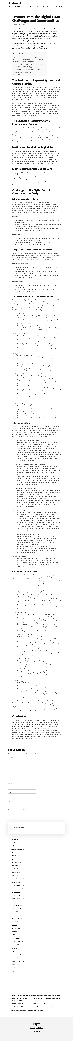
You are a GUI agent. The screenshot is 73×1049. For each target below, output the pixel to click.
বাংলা (13, 971)
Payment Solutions (17, 941)
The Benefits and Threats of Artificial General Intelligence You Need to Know (33, 1007)
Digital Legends (16, 895)
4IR (12, 842)
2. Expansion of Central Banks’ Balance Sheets (27, 68)
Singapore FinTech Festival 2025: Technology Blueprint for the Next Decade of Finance (36, 995)
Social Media (15, 958)
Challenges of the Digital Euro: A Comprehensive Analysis (30, 64)
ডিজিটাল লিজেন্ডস (16, 968)
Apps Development (17, 859)
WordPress (48, 1045)
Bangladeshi (15, 872)
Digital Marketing (16, 898)
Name (10, 783)
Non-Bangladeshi (16, 938)
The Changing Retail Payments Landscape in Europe (28, 59)
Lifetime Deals (16, 928)
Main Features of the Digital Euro (23, 63)
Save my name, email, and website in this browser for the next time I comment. (30, 810)
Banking (14, 875)
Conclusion (17, 74)
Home (13, 921)
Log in (53, 1045)
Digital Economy (16, 888)
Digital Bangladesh (17, 885)
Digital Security (16, 902)
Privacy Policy (36, 1035)
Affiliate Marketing (17, 849)
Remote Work (15, 954)
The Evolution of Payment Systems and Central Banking (29, 57)
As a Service (15, 865)
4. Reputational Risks (21, 71)
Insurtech (14, 925)
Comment (11, 757)
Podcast (14, 951)
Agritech (14, 852)
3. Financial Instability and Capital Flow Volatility (28, 69)
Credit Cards (15, 882)
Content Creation (16, 878)
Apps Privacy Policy (17, 862)
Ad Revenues (15, 846)
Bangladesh (15, 869)
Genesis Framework (40, 1045)
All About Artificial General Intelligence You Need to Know (28, 1010)
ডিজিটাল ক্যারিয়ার (15, 964)
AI (12, 855)
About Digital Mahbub (36, 1028)
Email (10, 792)
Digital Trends (16, 905)
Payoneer (14, 944)
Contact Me (36, 1031)
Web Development (17, 961)
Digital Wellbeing (16, 908)
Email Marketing (16, 915)
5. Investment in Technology (23, 72)
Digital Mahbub (14, 3)
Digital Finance (22, 741)
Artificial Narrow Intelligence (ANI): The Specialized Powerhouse (30, 1003)
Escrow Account (16, 918)
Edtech (13, 911)
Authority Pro (30, 1045)
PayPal (13, 948)
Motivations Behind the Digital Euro (24, 61)
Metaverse (14, 931)
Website (10, 801)
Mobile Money (16, 935)
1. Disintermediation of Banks (23, 66)
